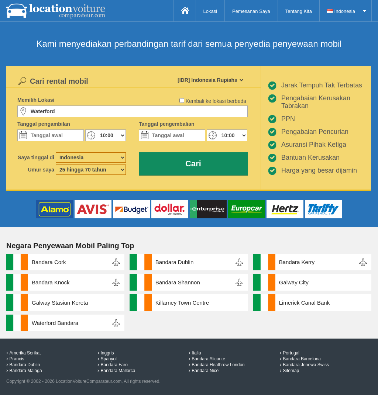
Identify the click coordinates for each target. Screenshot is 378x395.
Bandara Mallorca (117, 370)
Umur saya (41, 170)
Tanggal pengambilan (43, 124)
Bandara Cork (49, 262)
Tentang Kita (298, 11)
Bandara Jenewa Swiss (306, 364)
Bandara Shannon (177, 282)
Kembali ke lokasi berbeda (216, 101)
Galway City (294, 282)
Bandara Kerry (297, 262)
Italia (196, 353)
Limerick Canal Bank (304, 302)
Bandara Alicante (208, 358)
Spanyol (108, 358)
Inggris (107, 353)
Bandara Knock (51, 282)
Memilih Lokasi (35, 100)
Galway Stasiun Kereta (60, 302)
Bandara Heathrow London (218, 364)
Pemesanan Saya (251, 11)
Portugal (291, 353)
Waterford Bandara (55, 323)
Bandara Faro (113, 364)
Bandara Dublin (174, 262)
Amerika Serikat (25, 353)
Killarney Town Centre (182, 302)
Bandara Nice (205, 370)
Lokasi (210, 11)
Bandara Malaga (26, 370)
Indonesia (341, 11)
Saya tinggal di (36, 157)
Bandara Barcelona (302, 358)
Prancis (17, 358)
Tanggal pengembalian (167, 124)
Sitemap (291, 370)
